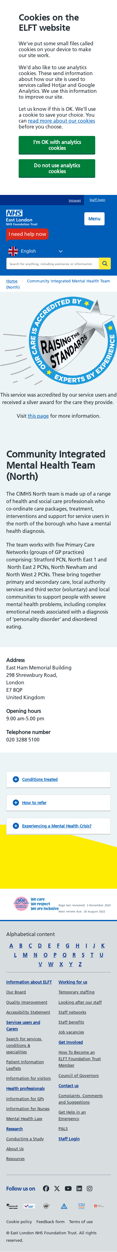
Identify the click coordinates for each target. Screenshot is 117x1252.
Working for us (72, 982)
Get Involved (70, 1042)
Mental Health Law (24, 1118)
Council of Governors (78, 1075)
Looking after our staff (80, 1002)
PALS (63, 1128)
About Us (15, 1148)
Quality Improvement (26, 1002)
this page (38, 416)
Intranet (75, 200)
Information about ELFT (29, 982)
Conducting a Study (25, 1138)
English (22, 251)
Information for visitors (28, 1078)
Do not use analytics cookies (57, 168)
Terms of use (81, 1221)
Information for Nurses (27, 1108)
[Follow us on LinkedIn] (79, 1189)
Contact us (68, 1085)
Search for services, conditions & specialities (24, 1045)
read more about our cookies (61, 121)
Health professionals (25, 1088)
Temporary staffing (76, 991)
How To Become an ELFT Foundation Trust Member (79, 1059)
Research (14, 1128)
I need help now (27, 234)
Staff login (97, 200)
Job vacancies (71, 1031)
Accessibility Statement (28, 1012)
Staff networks (72, 1012)
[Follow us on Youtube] (68, 1189)
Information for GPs (25, 1098)
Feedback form (50, 1221)
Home (11, 280)
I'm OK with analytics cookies (57, 145)
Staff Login (69, 1138)
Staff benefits (71, 1022)
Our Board (16, 991)
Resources (15, 1158)
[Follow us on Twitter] (57, 1189)
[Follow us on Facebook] (46, 1189)
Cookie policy (19, 1221)
